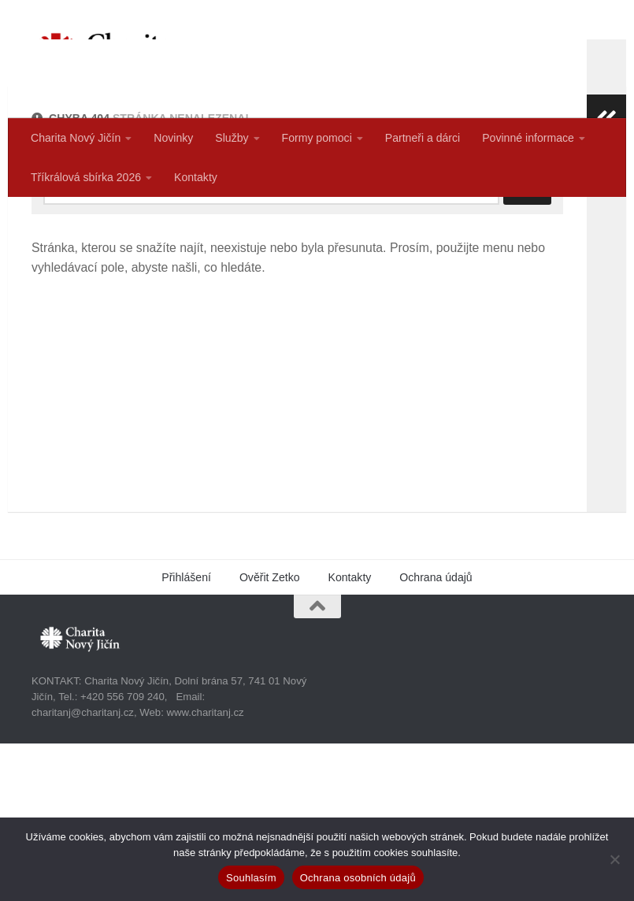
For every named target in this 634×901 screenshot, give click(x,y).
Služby (231, 138)
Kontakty (195, 177)
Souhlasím (251, 878)
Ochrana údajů (435, 735)
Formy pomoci (317, 138)
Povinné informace (528, 138)
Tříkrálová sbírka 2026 (86, 177)
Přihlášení (186, 735)
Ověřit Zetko (269, 735)
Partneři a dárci (422, 138)
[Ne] (614, 859)
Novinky (173, 138)
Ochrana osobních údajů (358, 878)
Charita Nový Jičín (75, 138)
